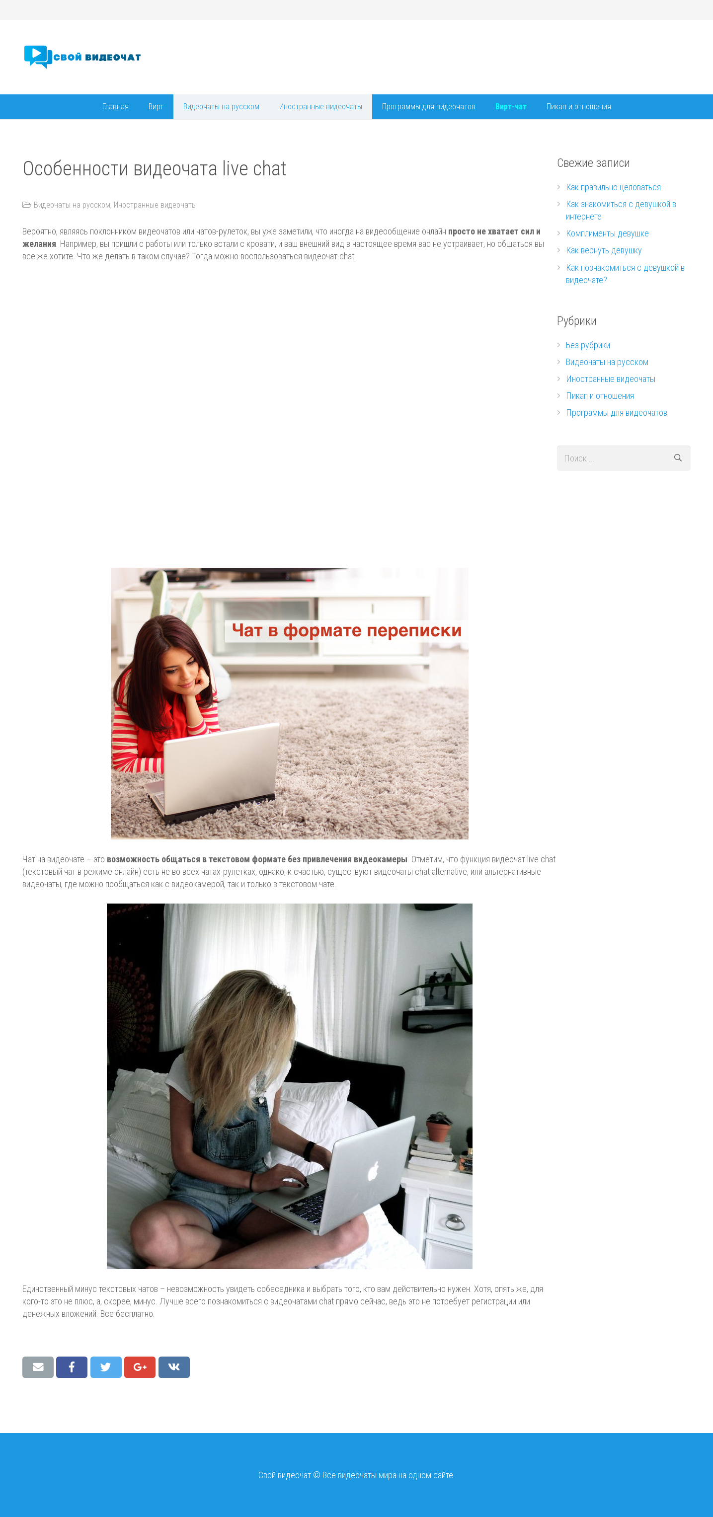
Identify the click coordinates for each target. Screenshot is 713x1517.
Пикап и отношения (600, 395)
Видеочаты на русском (72, 205)
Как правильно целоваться (613, 187)
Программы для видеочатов (616, 412)
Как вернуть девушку (604, 250)
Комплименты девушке (607, 233)
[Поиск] (678, 458)
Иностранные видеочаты (155, 205)
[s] (624, 458)
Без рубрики (588, 345)
